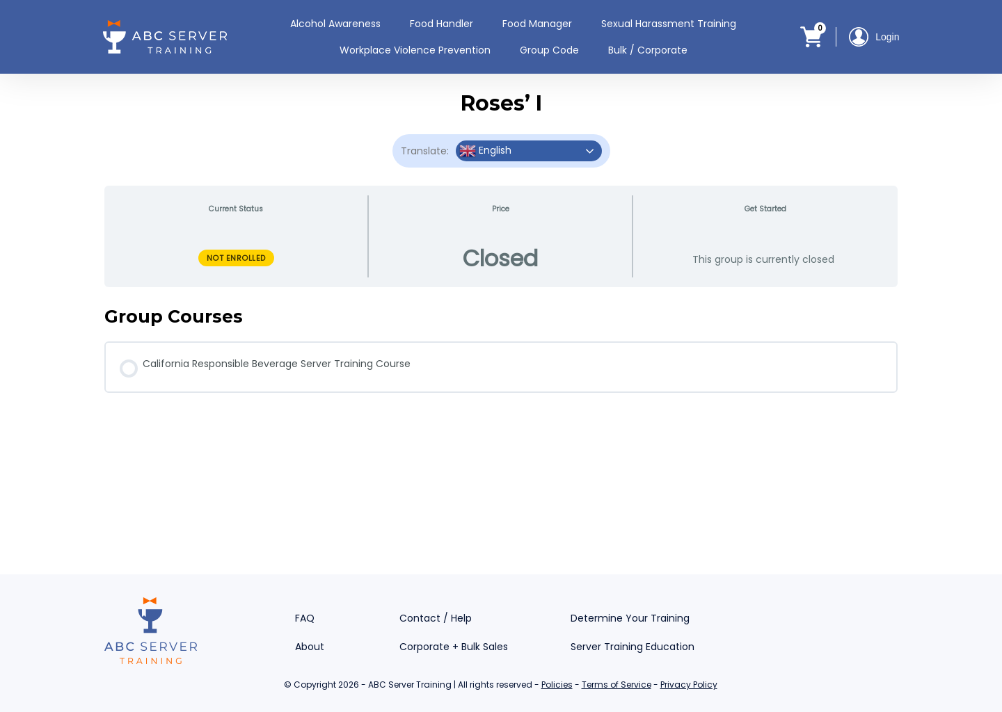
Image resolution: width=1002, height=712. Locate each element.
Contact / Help (435, 618)
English (485, 151)
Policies (557, 684)
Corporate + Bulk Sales (453, 647)
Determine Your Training (630, 618)
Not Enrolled (236, 258)
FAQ (305, 618)
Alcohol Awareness (335, 24)
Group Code (549, 50)
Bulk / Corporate (647, 50)
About (309, 647)
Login (874, 37)
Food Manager (537, 24)
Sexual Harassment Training (668, 24)
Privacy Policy (688, 684)
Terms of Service (616, 684)
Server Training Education (632, 647)
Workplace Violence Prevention (415, 50)
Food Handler (441, 24)
